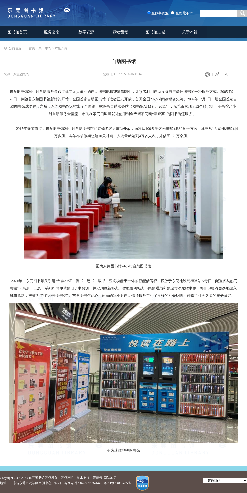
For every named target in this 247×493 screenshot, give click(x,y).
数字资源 (86, 32)
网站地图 (110, 478)
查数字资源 (160, 13)
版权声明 (67, 478)
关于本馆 (190, 32)
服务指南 (52, 32)
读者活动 (121, 32)
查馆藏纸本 (184, 13)
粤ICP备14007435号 (117, 483)
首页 (32, 48)
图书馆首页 (17, 32)
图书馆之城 (155, 32)
